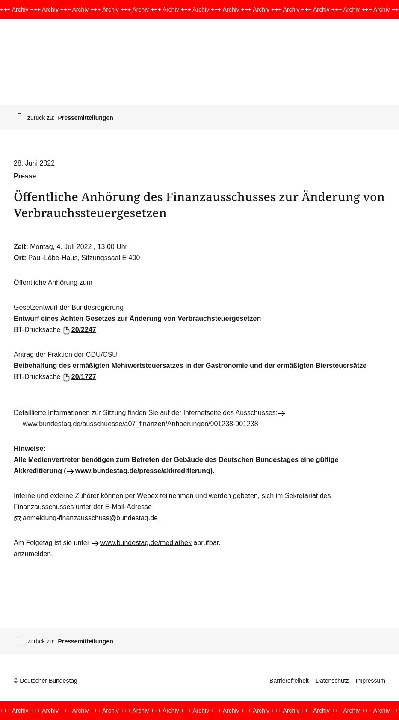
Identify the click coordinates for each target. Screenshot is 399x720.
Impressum (370, 680)
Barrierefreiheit (289, 680)
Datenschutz (332, 680)
